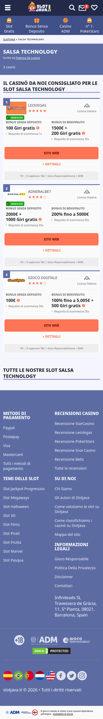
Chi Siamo (63, 488)
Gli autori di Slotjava (72, 497)
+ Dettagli (51, 164)
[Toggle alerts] (72, 8)
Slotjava (9, 39)
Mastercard (13, 454)
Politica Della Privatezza (75, 567)
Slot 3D (9, 515)
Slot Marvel (12, 551)
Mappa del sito (67, 534)
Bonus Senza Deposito (37, 29)
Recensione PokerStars (74, 441)
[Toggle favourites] (94, 8)
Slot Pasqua (13, 560)
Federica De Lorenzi (28, 58)
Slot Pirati (11, 533)
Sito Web (51, 153)
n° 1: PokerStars (89, 29)
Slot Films (11, 524)
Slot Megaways (16, 497)
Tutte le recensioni (70, 468)
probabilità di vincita (63, 713)
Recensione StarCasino (74, 423)
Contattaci (63, 585)
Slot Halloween (16, 506)
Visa (6, 445)
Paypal (9, 427)
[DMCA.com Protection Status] (51, 651)
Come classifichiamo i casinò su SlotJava (73, 523)
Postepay (11, 436)
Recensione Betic (69, 459)
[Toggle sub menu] (7, 8)
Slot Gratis (9, 29)
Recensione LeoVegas (73, 432)
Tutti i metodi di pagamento (16, 466)
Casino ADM (65, 29)
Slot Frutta (12, 542)
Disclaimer (64, 576)
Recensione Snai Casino (75, 450)
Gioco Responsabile (71, 558)
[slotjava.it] (40, 8)
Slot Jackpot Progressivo (24, 488)
